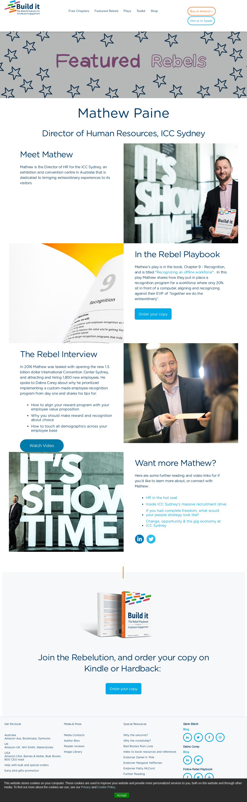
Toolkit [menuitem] (140, 11)
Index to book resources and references (149, 751)
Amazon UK (12, 747)
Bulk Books (53, 756)
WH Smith (28, 747)
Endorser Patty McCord (139, 768)
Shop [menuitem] (154, 11)
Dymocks (44, 738)
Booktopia (30, 738)
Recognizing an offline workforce (184, 272)
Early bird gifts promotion (21, 770)
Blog (186, 729)
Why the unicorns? (135, 735)
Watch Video (42, 445)
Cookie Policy (106, 787)
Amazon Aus (12, 738)
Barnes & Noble (34, 756)
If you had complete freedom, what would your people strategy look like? (182, 513)
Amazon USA (13, 756)
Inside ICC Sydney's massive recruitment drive (186, 504)
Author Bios (72, 740)
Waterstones (45, 747)
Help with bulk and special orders (26, 765)
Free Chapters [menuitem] (79, 11)
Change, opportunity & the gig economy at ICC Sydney (183, 523)
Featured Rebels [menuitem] (106, 11)
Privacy (86, 787)
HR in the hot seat (161, 498)
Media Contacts (74, 735)
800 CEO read (14, 759)
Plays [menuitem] (127, 11)
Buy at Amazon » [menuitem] (201, 11)
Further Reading (134, 774)
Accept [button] (121, 795)
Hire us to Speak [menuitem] (201, 20)
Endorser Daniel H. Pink (138, 757)
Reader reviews (74, 746)
